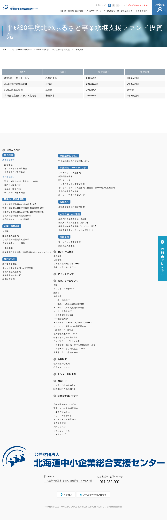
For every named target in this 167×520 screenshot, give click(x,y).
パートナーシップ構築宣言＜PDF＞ (69, 349)
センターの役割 (67, 11)
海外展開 (64, 237)
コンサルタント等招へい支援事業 (17, 268)
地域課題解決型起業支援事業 (15, 239)
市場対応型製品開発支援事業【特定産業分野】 (23, 208)
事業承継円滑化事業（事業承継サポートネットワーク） (27, 252)
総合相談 (8, 155)
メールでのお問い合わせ (94, 495)
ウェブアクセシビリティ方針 (66, 341)
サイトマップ (59, 434)
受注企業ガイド (127, 11)
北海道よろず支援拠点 (14, 172)
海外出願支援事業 (66, 246)
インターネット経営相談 (15, 168)
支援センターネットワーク (65, 267)
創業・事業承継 (12, 226)
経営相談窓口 (8, 160)
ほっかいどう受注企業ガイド (71, 195)
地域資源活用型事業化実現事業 (16, 215)
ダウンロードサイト (62, 416)
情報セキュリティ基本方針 (65, 337)
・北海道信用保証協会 (63, 315)
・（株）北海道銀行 (62, 311)
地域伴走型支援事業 (11, 272)
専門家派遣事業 (9, 264)
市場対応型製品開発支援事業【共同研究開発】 (23, 212)
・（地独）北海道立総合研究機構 (68, 304)
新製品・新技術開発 (14, 199)
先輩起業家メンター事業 (13, 243)
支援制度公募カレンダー (64, 404)
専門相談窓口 (8, 177)
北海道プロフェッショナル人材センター (76, 230)
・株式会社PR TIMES (63, 330)
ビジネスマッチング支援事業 (71, 184)
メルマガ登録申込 (61, 412)
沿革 (55, 285)
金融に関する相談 (12, 189)
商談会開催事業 (65, 176)
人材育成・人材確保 (70, 214)
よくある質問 (141, 11)
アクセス (68, 495)
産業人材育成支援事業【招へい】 (73, 222)
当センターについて (68, 281)
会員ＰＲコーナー (61, 367)
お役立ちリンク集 (61, 430)
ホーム (5, 49)
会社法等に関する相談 (14, 192)
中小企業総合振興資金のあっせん (73, 161)
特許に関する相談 (12, 185)
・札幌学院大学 (60, 319)
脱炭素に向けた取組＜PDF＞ (66, 352)
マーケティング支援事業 (69, 173)
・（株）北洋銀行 (61, 300)
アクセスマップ (91, 11)
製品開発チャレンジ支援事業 (15, 219)
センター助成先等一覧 (109, 11)
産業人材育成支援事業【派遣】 (72, 219)
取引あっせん (64, 180)
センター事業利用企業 (22, 49)
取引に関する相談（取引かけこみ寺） (21, 181)
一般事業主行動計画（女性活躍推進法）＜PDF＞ (75, 345)
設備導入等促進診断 (11, 275)
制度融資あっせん (69, 156)
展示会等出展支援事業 (68, 191)
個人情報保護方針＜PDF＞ (65, 334)
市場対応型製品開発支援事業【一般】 (19, 204)
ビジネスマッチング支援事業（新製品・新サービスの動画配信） (88, 188)
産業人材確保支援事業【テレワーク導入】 (77, 226)
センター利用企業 (67, 374)
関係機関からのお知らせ (64, 389)
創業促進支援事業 (10, 236)
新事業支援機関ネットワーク (66, 263)
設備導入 (64, 202)
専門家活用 (9, 259)
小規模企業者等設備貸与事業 (71, 207)
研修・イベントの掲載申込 (65, 408)
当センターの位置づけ (63, 289)
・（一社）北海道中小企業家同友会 (69, 326)
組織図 (56, 293)
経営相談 (8, 165)
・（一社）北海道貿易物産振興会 (68, 307)
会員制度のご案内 (61, 364)
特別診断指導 (8, 279)
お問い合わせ (59, 427)
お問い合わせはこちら (162, 260)
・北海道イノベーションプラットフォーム (72, 322)
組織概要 (57, 256)
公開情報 (79, 11)
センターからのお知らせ (64, 385)
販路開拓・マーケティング (73, 167)
